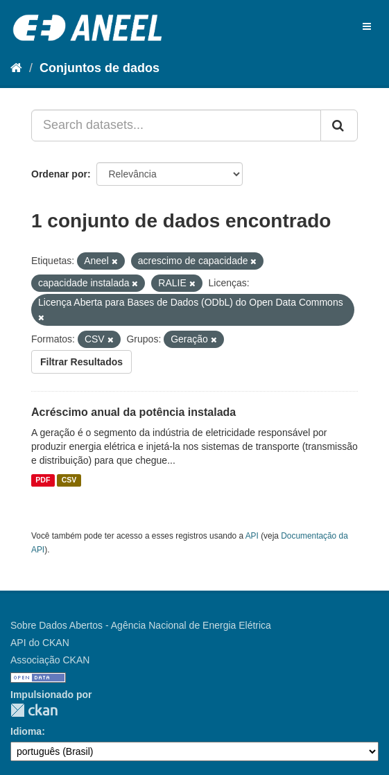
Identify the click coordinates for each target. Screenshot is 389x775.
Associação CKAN (49, 659)
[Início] (16, 68)
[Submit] (339, 125)
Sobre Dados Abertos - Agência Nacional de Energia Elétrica (140, 625)
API (252, 536)
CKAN (34, 710)
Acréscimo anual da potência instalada (133, 412)
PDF (42, 480)
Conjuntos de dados (99, 68)
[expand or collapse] (367, 26)
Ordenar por (59, 174)
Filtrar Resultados (81, 361)
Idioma (26, 731)
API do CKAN (39, 642)
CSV (69, 480)
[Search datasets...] (176, 125)
